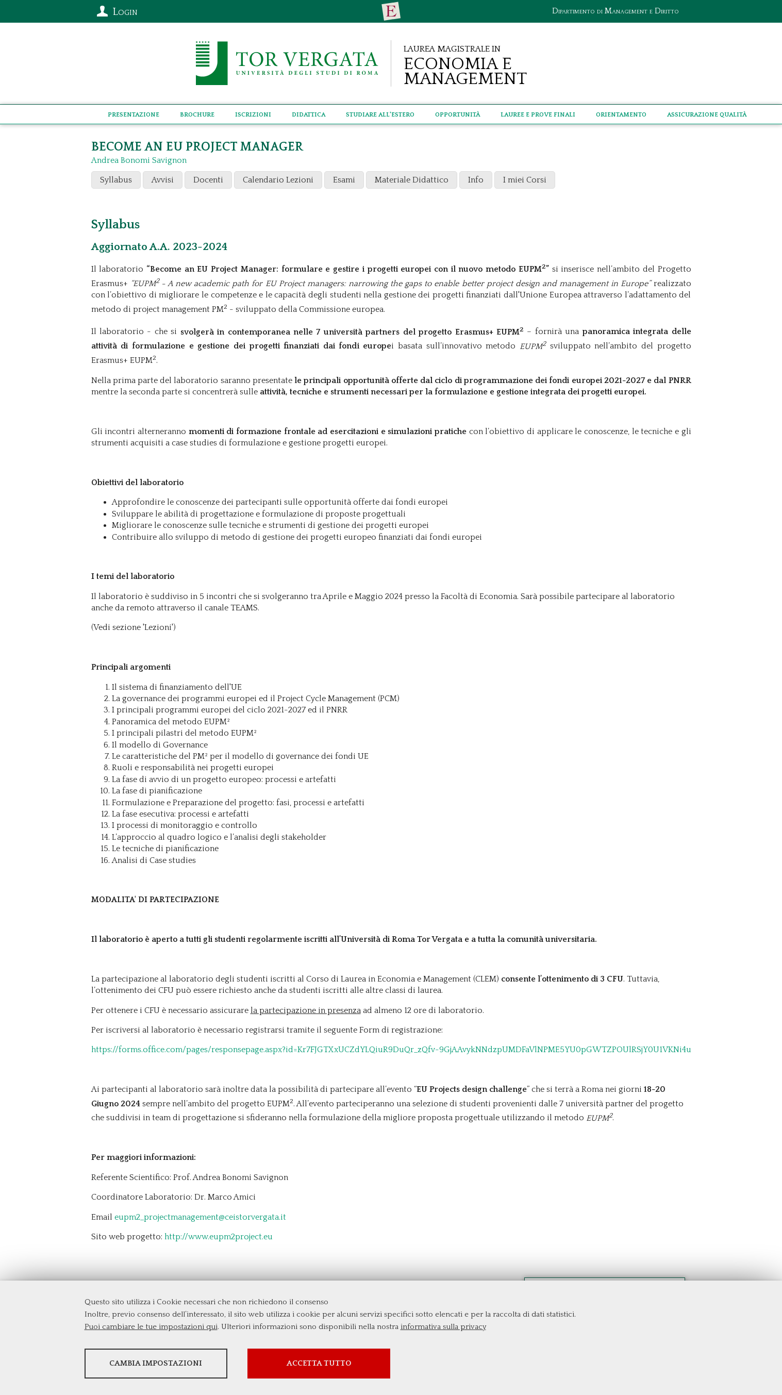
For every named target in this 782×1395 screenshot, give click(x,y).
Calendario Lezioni (278, 180)
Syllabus (116, 180)
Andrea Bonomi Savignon (139, 160)
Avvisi (163, 180)
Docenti (208, 180)
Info (476, 180)
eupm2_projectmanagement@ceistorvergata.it (200, 1217)
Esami (344, 180)
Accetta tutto (351, 1364)
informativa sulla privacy (443, 1327)
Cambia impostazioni (165, 1364)
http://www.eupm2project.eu (218, 1236)
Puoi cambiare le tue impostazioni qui (151, 1327)
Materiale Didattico (411, 180)
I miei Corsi (524, 180)
